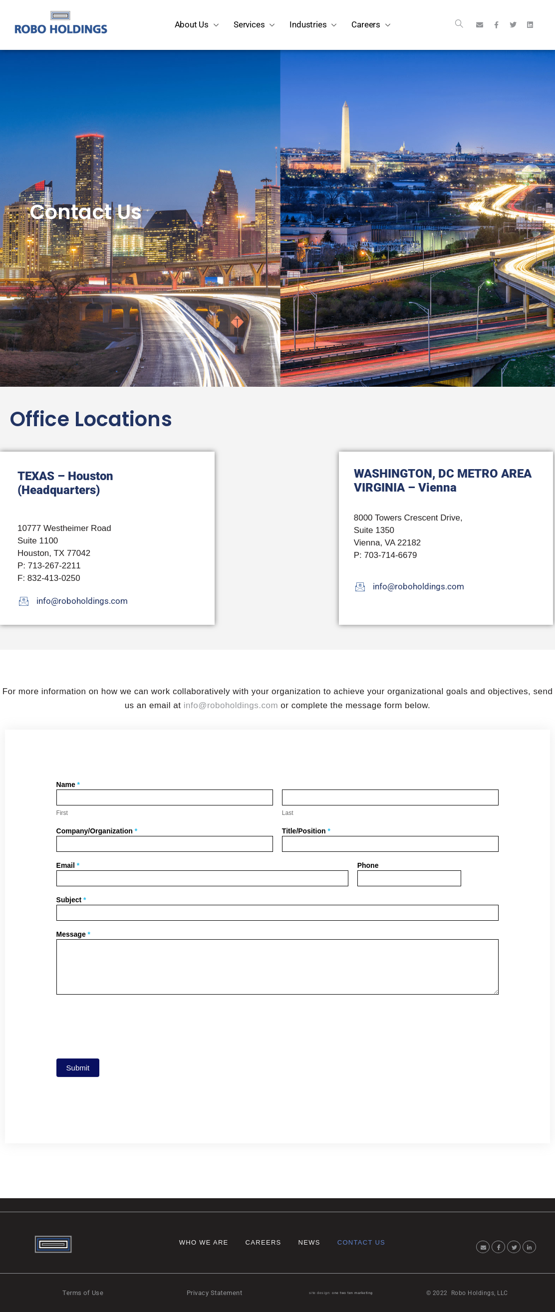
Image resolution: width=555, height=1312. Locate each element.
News (309, 1242)
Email (68, 865)
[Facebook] (498, 1247)
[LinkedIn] (529, 1247)
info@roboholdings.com (231, 705)
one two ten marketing (352, 1293)
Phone (368, 865)
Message (73, 934)
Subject (71, 900)
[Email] (483, 1247)
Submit (78, 1067)
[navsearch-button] (459, 25)
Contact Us (361, 1242)
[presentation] (132, 1024)
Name (68, 784)
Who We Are (204, 1242)
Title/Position (306, 831)
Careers (263, 1242)
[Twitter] (514, 1247)
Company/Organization (97, 831)
